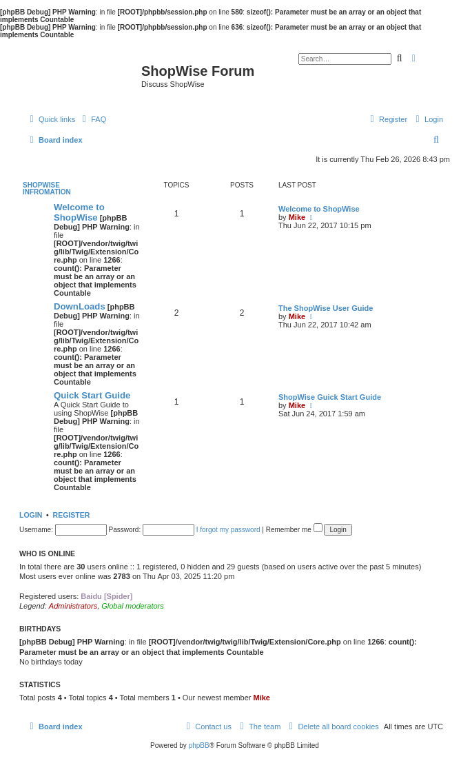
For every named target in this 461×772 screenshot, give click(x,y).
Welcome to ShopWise (79, 212)
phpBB (199, 745)
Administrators (73, 606)
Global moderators (132, 606)
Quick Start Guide (92, 395)
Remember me (294, 530)
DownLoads (79, 306)
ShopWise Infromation (47, 188)
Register (71, 515)
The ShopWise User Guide (325, 308)
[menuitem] (92, 119)
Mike (297, 217)
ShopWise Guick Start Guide (329, 397)
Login (30, 515)
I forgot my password (228, 530)
